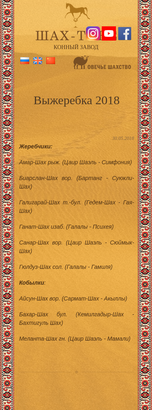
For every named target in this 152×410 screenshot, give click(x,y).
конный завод (76, 47)
